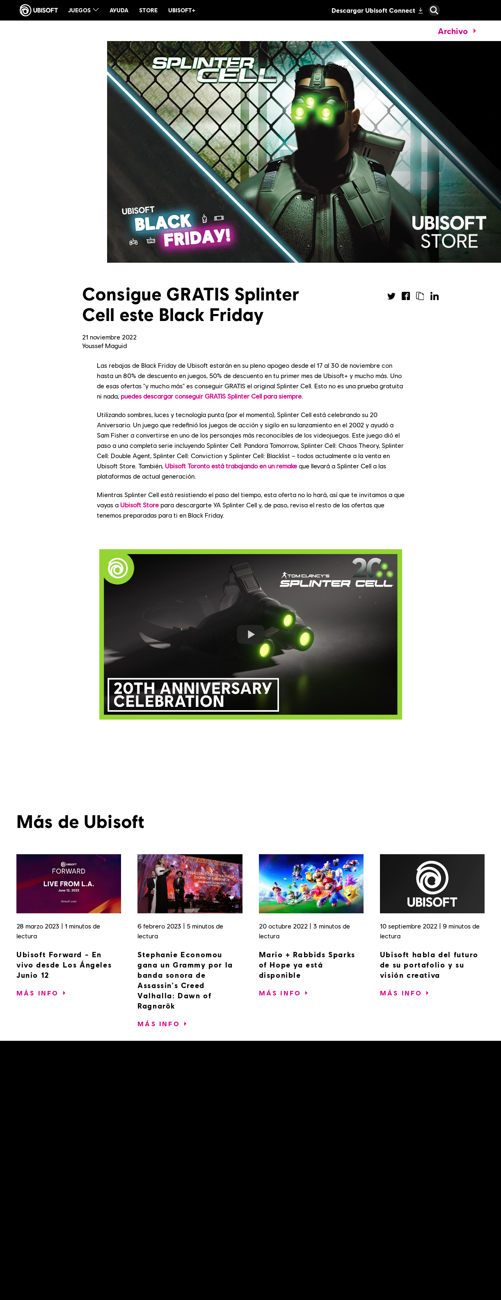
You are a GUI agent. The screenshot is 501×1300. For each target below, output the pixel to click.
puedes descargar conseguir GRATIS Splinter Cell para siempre (211, 396)
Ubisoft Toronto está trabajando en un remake (231, 466)
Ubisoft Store (139, 505)
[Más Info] (37, 993)
